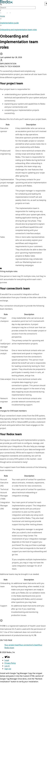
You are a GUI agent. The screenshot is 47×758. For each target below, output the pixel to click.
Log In (7, 665)
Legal (6, 660)
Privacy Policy (10, 663)
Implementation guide (9, 22)
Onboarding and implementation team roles (18, 29)
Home (2, 16)
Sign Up (7, 668)
